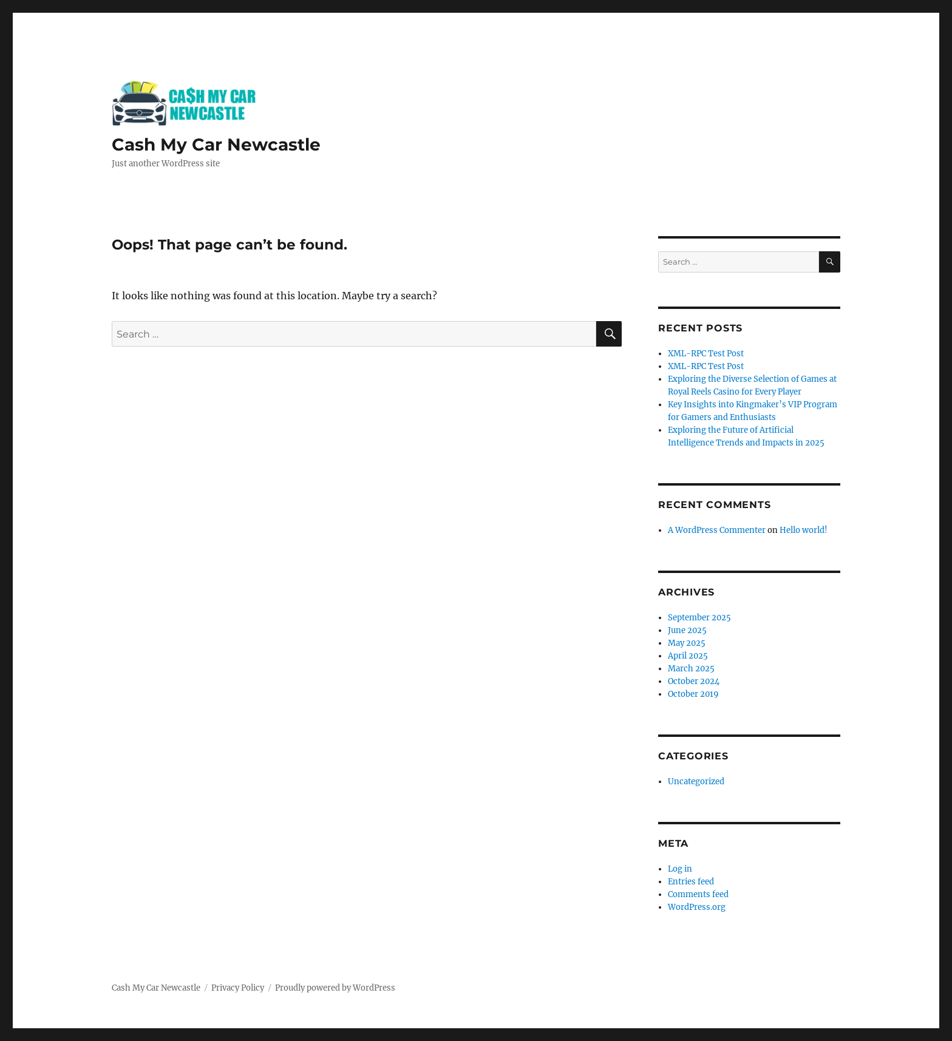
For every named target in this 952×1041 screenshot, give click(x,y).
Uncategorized (696, 781)
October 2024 (693, 681)
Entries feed (691, 882)
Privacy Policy (237, 988)
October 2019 (693, 694)
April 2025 (688, 656)
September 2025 (699, 617)
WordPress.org (697, 907)
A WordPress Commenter (717, 530)
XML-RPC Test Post (706, 353)
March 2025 (691, 668)
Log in (680, 869)
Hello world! (804, 530)
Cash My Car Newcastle (216, 144)
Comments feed (698, 894)
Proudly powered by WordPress (335, 988)
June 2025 (687, 630)
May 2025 (687, 643)
